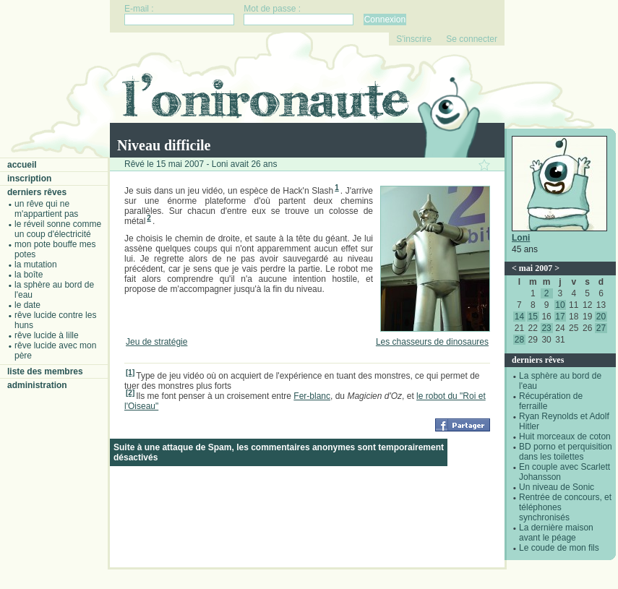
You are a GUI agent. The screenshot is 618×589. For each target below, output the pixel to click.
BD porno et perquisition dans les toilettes (565, 452)
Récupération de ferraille (551, 401)
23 (546, 328)
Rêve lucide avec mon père (55, 350)
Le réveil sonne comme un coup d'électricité (57, 229)
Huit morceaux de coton (565, 436)
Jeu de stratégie (156, 342)
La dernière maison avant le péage (556, 533)
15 (533, 316)
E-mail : (139, 9)
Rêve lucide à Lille (46, 335)
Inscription (29, 178)
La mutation (35, 264)
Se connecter (471, 39)
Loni (521, 238)
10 (560, 305)
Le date (27, 305)
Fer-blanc (311, 396)
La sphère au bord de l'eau (54, 290)
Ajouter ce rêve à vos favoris (484, 165)
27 (601, 328)
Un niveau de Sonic (556, 487)
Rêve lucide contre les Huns (55, 320)
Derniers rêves (36, 192)
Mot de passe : (272, 9)
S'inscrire (414, 39)
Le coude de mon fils (559, 548)
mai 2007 (535, 268)
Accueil (22, 165)
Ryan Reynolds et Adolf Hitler (564, 421)
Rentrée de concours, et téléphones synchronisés (565, 507)
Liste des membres (45, 371)
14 (519, 316)
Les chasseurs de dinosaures (432, 342)
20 (601, 316)
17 (560, 316)
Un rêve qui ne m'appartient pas (46, 209)
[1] (130, 373)
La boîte (28, 275)
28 (519, 340)
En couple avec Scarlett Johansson (564, 472)
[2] (130, 393)
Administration (37, 385)
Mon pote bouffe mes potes (55, 249)
